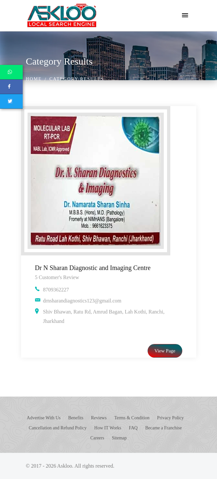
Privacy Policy (170, 417)
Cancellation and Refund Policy (58, 427)
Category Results (76, 79)
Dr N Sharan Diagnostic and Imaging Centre (93, 267)
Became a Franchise (163, 427)
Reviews (98, 417)
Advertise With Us (44, 417)
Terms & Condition (132, 417)
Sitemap (119, 438)
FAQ (133, 427)
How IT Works (107, 427)
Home (34, 79)
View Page (164, 350)
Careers (97, 438)
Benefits (75, 417)
